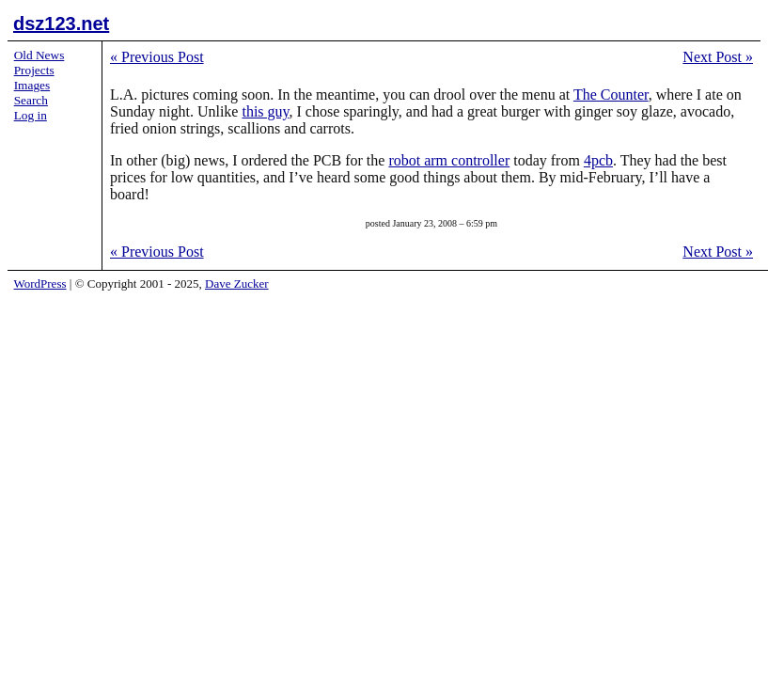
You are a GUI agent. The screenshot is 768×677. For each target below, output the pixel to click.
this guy (265, 111)
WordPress (40, 283)
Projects (34, 70)
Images (32, 85)
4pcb (598, 160)
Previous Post (157, 57)
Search (31, 100)
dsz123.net (61, 23)
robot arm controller (448, 160)
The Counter (611, 94)
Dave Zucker (237, 283)
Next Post (717, 57)
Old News (39, 55)
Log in (30, 115)
